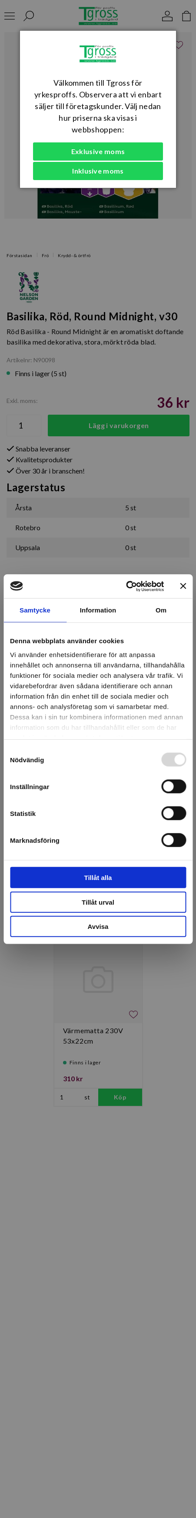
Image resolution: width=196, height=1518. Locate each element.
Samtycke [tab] (35, 610)
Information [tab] (98, 610)
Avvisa (98, 926)
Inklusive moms (97, 171)
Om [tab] (161, 610)
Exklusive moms (98, 151)
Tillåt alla (98, 877)
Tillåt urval (98, 902)
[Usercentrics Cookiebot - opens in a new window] (126, 586)
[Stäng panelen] (183, 586)
